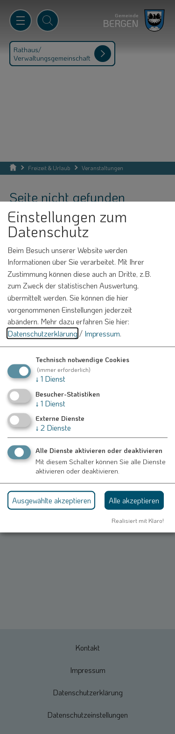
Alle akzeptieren (134, 500)
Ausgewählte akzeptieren (51, 500)
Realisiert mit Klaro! (138, 520)
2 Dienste (53, 427)
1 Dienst (50, 379)
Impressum (102, 333)
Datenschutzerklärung (42, 333)
